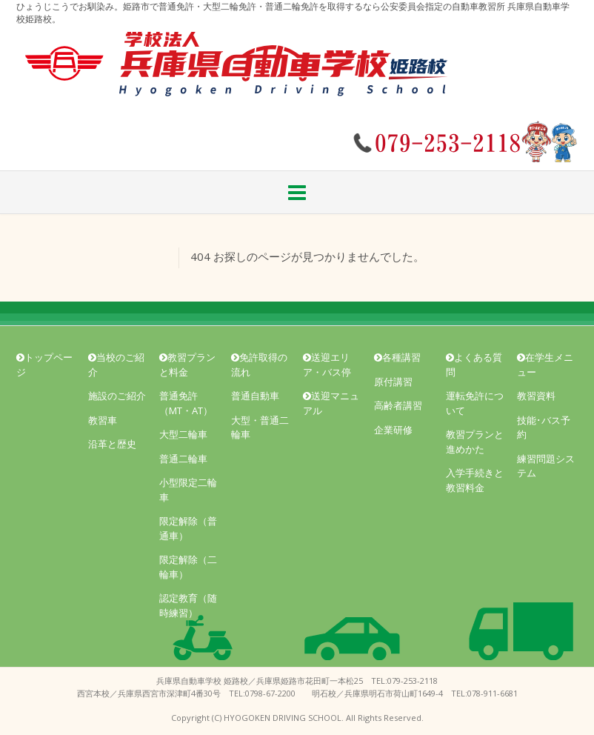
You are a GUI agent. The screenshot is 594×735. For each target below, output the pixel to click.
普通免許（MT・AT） (186, 403)
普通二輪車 (183, 458)
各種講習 (397, 357)
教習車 (102, 420)
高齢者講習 (398, 405)
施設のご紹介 (117, 395)
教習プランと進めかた (475, 442)
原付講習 (393, 381)
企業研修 (393, 429)
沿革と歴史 (112, 443)
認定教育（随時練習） (188, 605)
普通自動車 (255, 395)
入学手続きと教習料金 (475, 480)
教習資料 (536, 395)
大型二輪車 (183, 434)
